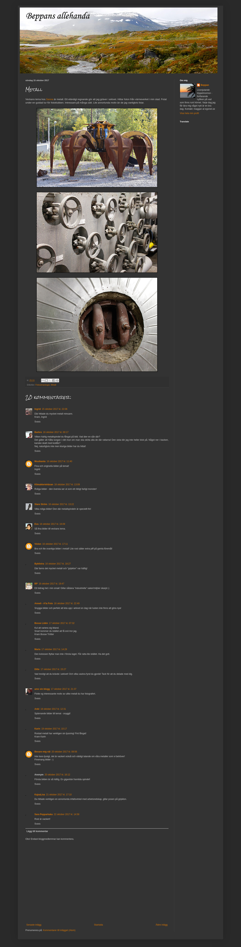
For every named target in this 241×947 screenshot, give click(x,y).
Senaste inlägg (33, 924)
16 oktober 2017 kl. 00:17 (55, 432)
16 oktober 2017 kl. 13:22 (61, 504)
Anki (36, 709)
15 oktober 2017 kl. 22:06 (54, 409)
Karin (37, 728)
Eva (36, 524)
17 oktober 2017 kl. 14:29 (54, 649)
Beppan (205, 85)
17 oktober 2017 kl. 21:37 (63, 689)
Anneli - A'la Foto (43, 603)
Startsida (98, 924)
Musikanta (40, 461)
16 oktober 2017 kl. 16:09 (52, 524)
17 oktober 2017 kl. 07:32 (61, 623)
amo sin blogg (42, 689)
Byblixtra (39, 563)
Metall (53, 385)
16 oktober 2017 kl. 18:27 (58, 563)
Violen (37, 544)
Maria (37, 649)
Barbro (38, 432)
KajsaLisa (39, 794)
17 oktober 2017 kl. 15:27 (53, 669)
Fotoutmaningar (43, 385)
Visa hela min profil (189, 113)
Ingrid (37, 409)
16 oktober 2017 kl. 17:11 (55, 544)
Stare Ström (40, 504)
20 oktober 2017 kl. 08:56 (64, 751)
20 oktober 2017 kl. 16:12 (57, 774)
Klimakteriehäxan (43, 484)
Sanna (49, 99)
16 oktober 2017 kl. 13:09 (67, 484)
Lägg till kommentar (37, 831)
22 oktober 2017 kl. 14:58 (66, 814)
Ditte (37, 669)
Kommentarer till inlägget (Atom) (59, 930)
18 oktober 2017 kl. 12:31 (53, 709)
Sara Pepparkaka (43, 814)
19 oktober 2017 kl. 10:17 (54, 728)
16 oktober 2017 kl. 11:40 (59, 461)
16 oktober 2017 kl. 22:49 (66, 603)
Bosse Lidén (41, 623)
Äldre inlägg (162, 924)
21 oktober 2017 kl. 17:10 (59, 794)
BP (36, 583)
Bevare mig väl (42, 751)
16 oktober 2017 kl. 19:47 (51, 583)
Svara (37, 421)
